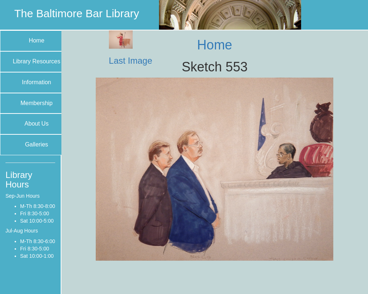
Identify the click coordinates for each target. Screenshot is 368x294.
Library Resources (36, 61)
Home (37, 40)
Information (36, 82)
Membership (36, 103)
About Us (36, 123)
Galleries (36, 144)
